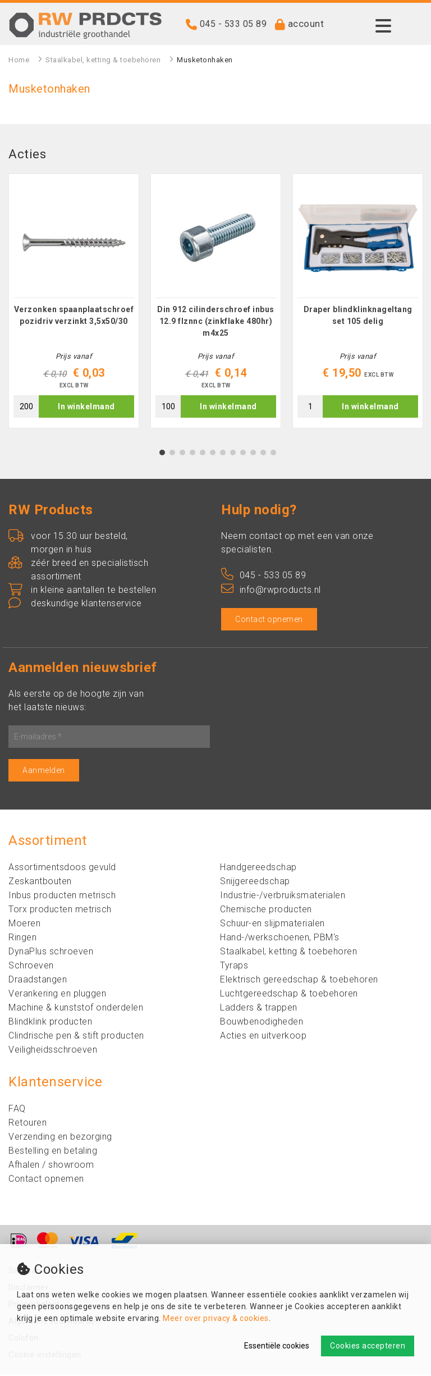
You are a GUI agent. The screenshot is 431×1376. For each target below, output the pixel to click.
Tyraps (234, 967)
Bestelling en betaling (52, 1152)
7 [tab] (223, 454)
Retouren (27, 1124)
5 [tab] (202, 454)
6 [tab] (213, 454)
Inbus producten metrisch (62, 897)
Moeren (24, 925)
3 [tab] (182, 454)
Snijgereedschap (255, 882)
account (306, 23)
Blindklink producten (50, 1023)
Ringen (22, 939)
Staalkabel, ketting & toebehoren (103, 60)
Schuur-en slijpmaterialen (272, 925)
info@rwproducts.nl (271, 591)
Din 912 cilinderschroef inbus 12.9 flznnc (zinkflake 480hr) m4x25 (215, 323)
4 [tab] (192, 454)
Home (18, 60)
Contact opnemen (269, 620)
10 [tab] (253, 454)
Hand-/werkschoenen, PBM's (280, 939)
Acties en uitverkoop (263, 1037)
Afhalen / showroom (51, 1166)
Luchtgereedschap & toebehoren (289, 995)
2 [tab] (172, 454)
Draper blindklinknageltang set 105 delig (358, 317)
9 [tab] (243, 454)
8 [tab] (233, 454)
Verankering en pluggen (57, 995)
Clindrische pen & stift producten (76, 1037)
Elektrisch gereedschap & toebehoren (299, 981)
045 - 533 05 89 (233, 24)
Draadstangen (37, 981)
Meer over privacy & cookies (216, 1318)
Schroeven (31, 967)
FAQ (17, 1110)
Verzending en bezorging (60, 1138)
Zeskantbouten (40, 882)
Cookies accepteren (367, 1345)
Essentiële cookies (276, 1345)
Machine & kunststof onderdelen (75, 1009)
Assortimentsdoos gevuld (62, 868)
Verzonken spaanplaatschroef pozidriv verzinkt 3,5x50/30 (74, 317)
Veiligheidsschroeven (52, 1051)
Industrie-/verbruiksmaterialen (282, 897)
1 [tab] (162, 454)
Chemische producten (266, 911)
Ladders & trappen (258, 1009)
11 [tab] (263, 454)
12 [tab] (273, 454)
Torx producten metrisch (60, 911)
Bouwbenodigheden (261, 1023)
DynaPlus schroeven (50, 953)
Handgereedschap (258, 868)
